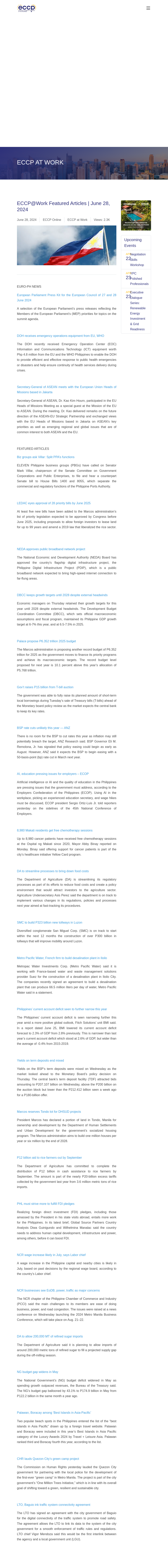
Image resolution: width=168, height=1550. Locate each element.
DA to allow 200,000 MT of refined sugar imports (50, 1336)
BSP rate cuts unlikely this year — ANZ (43, 728)
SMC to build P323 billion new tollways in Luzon (49, 922)
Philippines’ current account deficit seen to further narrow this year (62, 1009)
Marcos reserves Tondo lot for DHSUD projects (49, 1111)
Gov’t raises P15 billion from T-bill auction (45, 687)
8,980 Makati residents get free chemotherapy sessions (54, 830)
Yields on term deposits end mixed (40, 1060)
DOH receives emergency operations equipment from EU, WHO (60, 335)
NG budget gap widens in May (37, 1372)
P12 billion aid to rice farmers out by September (49, 1157)
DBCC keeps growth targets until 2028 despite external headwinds (62, 595)
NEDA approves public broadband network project (51, 549)
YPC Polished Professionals (139, 279)
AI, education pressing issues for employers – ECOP (53, 773)
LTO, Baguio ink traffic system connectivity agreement (53, 1504)
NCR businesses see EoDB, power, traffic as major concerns (58, 1290)
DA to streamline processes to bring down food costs (53, 871)
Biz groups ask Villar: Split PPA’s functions (46, 457)
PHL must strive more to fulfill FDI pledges (45, 1203)
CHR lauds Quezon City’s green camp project (48, 1458)
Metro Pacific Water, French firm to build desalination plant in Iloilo (62, 958)
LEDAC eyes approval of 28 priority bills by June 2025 (54, 503)
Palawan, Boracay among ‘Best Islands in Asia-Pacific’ (54, 1412)
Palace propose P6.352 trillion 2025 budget (46, 641)
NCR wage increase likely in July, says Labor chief (51, 1255)
